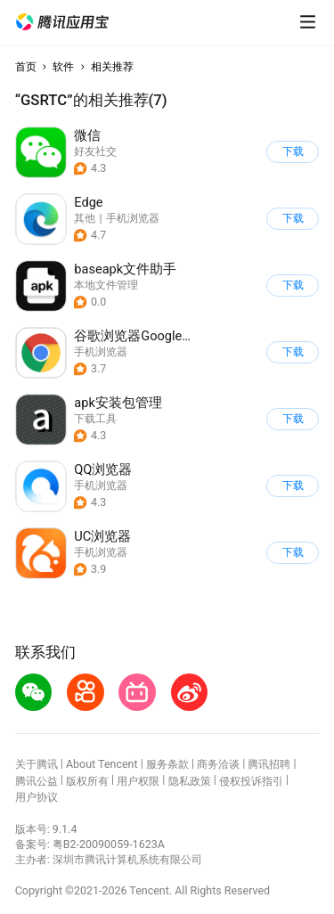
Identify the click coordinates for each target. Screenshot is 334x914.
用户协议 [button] (36, 797)
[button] (62, 22)
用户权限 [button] (138, 781)
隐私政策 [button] (189, 781)
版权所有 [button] (87, 781)
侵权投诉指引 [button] (251, 781)
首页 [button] (26, 66)
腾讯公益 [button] (36, 781)
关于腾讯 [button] (36, 764)
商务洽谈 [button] (218, 764)
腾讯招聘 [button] (269, 764)
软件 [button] (63, 66)
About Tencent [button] (102, 764)
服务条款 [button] (167, 764)
